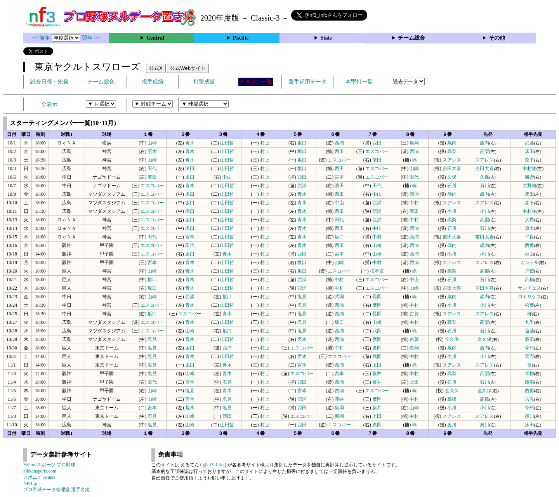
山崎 (152, 143)
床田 (529, 151)
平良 (529, 237)
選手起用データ (307, 82)
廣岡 (414, 143)
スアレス (452, 160)
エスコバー (377, 151)
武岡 (339, 296)
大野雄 (529, 185)
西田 (377, 143)
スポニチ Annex (39, 477)
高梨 (452, 151)
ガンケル (529, 262)
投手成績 (152, 82)
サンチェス (529, 288)
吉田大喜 (452, 168)
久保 (452, 177)
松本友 (377, 271)
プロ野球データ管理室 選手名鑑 (56, 489)
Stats (326, 38)
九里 (529, 322)
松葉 (529, 305)
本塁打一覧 (359, 82)
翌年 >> (91, 38)
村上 (264, 143)
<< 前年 (42, 38)
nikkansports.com (39, 471)
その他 (497, 38)
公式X (156, 68)
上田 (377, 365)
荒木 (152, 151)
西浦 (339, 143)
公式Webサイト (188, 68)
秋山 (529, 254)
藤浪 (529, 382)
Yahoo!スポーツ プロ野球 (49, 464)
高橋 (452, 399)
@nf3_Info (213, 464)
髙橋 (529, 279)
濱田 (377, 160)
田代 (152, 168)
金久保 (452, 339)
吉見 (529, 399)
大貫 (529, 219)
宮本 (339, 177)
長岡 (377, 296)
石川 (452, 185)
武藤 (529, 143)
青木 (189, 143)
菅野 (529, 356)
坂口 (302, 143)
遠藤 (529, 331)
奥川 (452, 424)
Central (155, 38)
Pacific (240, 38)
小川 (452, 211)
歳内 (452, 143)
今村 (529, 348)
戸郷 (529, 271)
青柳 (529, 373)
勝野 (529, 177)
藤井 (377, 373)
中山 (227, 177)
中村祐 (529, 168)
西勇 (529, 245)
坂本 (529, 228)
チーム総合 (411, 38)
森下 (529, 160)
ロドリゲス (529, 296)
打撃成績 (204, 82)
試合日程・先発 (49, 82)
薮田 (529, 339)
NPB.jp (30, 483)
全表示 (49, 104)
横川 (529, 416)
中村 (414, 202)
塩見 (302, 296)
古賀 (414, 313)
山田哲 (227, 143)
